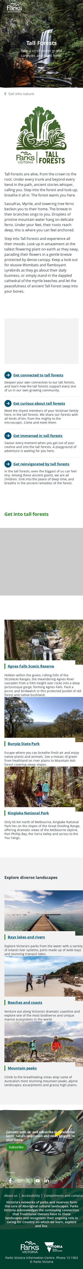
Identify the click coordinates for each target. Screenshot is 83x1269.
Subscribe (16, 1147)
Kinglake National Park (28, 813)
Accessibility (31, 1195)
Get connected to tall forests (38, 375)
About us (10, 1195)
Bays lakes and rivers (26, 937)
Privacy (10, 1172)
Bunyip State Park (24, 743)
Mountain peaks (22, 1068)
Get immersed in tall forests (37, 436)
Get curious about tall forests (39, 403)
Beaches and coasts (25, 1002)
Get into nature (21, 93)
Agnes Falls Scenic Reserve (31, 666)
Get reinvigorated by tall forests (41, 464)
